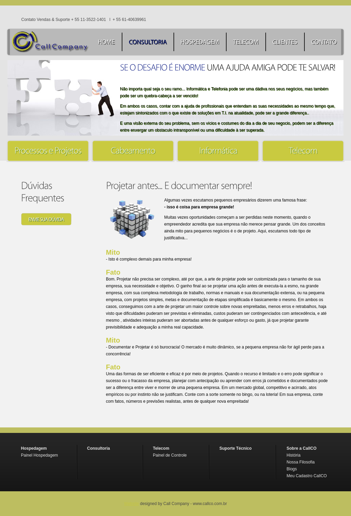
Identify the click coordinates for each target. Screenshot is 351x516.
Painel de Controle (170, 455)
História (294, 455)
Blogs (292, 469)
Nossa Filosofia (301, 462)
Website (131, 503)
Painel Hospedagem (39, 455)
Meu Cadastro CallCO (307, 475)
